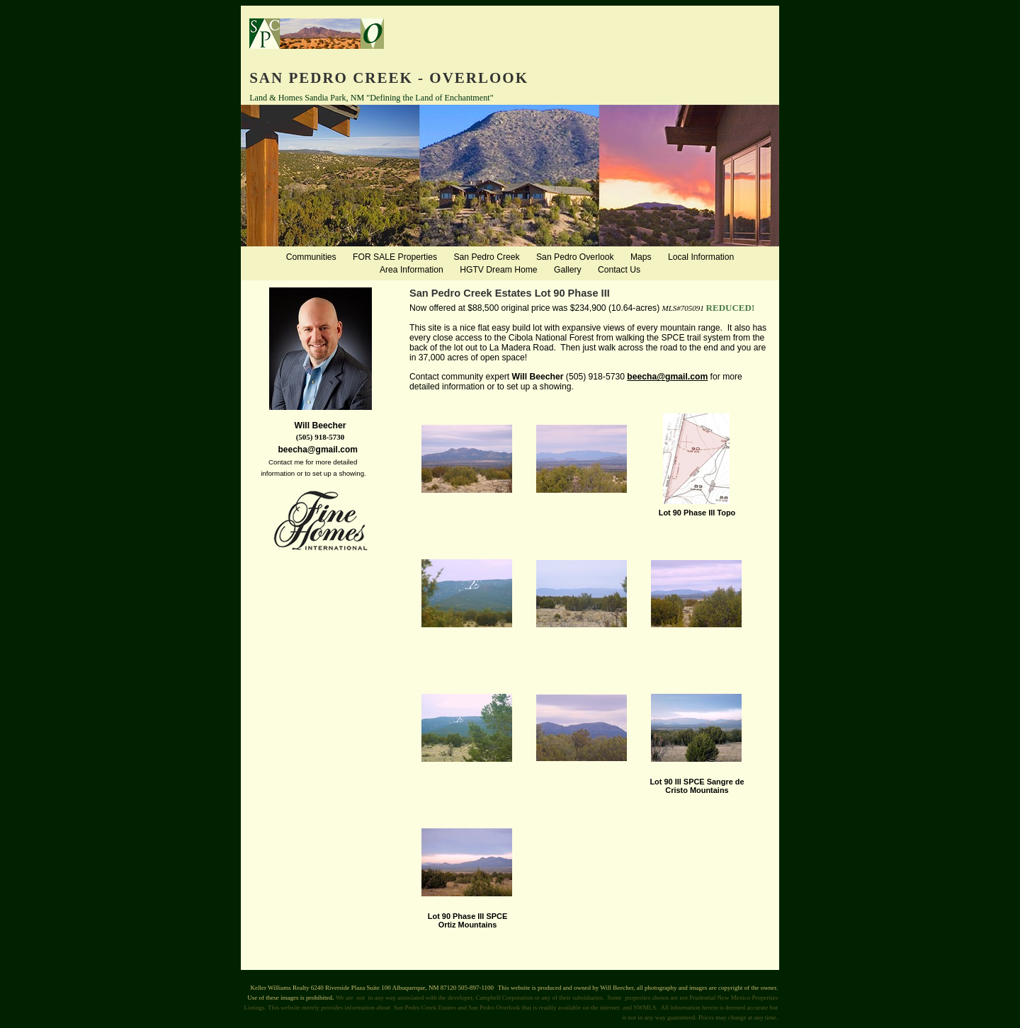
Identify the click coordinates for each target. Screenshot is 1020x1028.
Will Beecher (538, 377)
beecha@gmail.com (667, 377)
